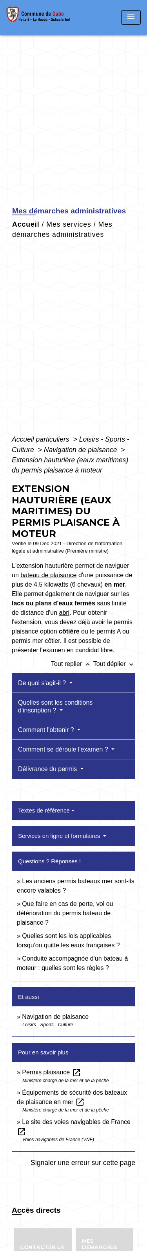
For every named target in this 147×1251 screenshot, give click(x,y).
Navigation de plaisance (81, 450)
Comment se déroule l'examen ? (64, 749)
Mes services (68, 224)
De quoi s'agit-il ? (43, 683)
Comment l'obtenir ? (47, 730)
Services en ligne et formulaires (60, 835)
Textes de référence (44, 810)
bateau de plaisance (48, 575)
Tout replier (72, 663)
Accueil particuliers (41, 439)
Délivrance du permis (48, 769)
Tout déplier (114, 663)
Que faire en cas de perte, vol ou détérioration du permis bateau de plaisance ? (65, 913)
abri (64, 612)
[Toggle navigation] (131, 17)
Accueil (26, 224)
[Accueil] (40, 17)
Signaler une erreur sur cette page (83, 1163)
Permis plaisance (51, 1072)
